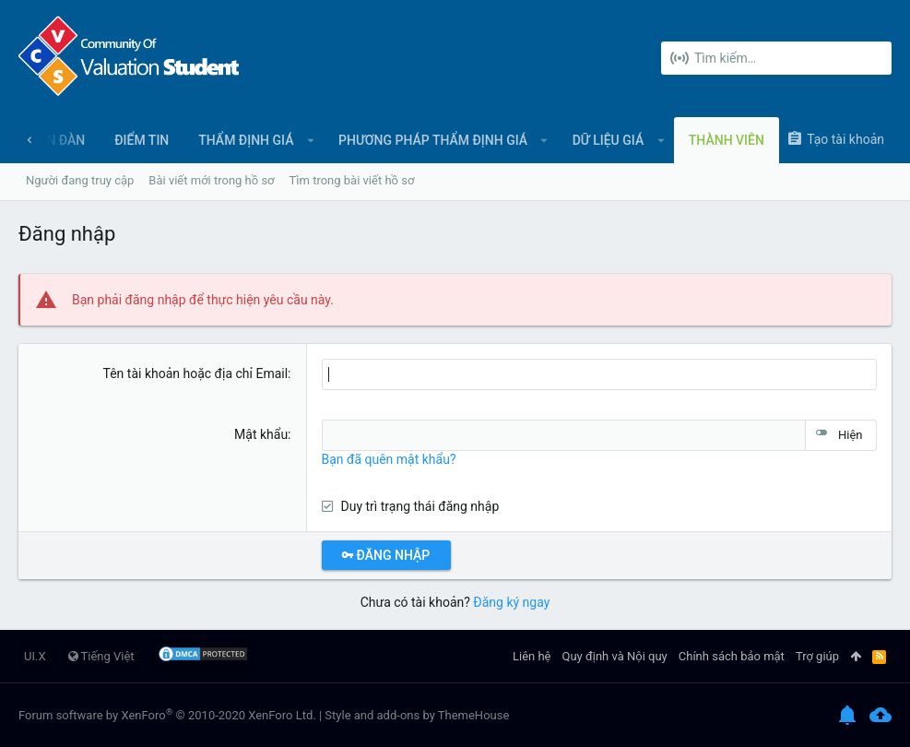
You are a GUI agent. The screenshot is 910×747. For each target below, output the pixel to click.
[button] (310, 140)
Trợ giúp (817, 656)
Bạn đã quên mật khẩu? (389, 459)
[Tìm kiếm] (776, 58)
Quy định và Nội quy (615, 656)
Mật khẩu (261, 434)
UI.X (35, 656)
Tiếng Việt (101, 656)
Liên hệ (532, 656)
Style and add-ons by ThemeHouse (417, 715)
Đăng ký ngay (511, 602)
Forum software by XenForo (167, 715)
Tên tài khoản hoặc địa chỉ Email (196, 373)
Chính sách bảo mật (732, 656)
